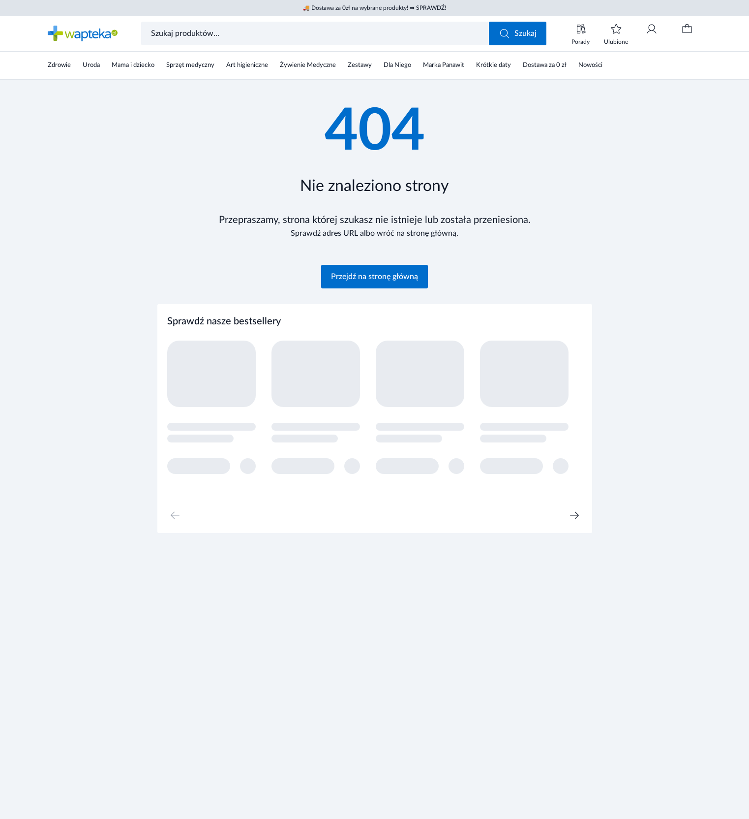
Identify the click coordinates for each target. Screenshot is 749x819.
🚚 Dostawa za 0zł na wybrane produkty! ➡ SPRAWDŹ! (374, 8)
